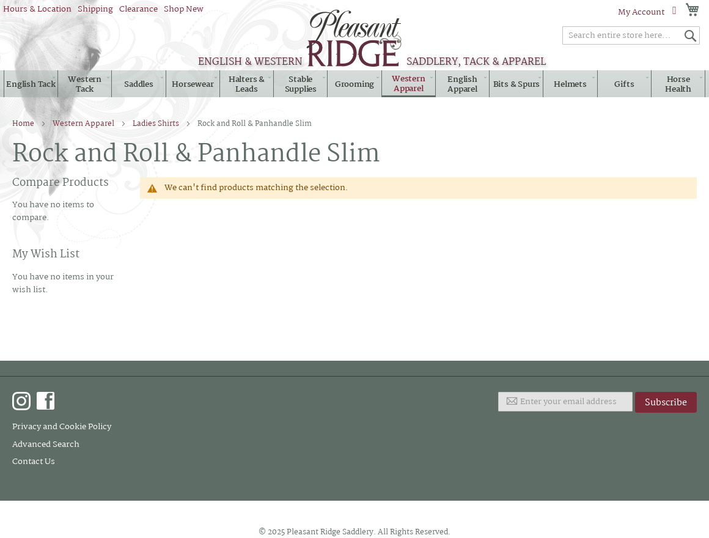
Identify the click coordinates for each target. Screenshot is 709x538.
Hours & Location (37, 9)
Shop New (184, 9)
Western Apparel (84, 124)
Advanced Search (45, 444)
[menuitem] (30, 84)
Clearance (138, 9)
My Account (641, 12)
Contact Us (33, 461)
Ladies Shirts (157, 124)
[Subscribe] (666, 402)
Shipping (95, 9)
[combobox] (631, 35)
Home (24, 124)
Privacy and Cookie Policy (61, 426)
